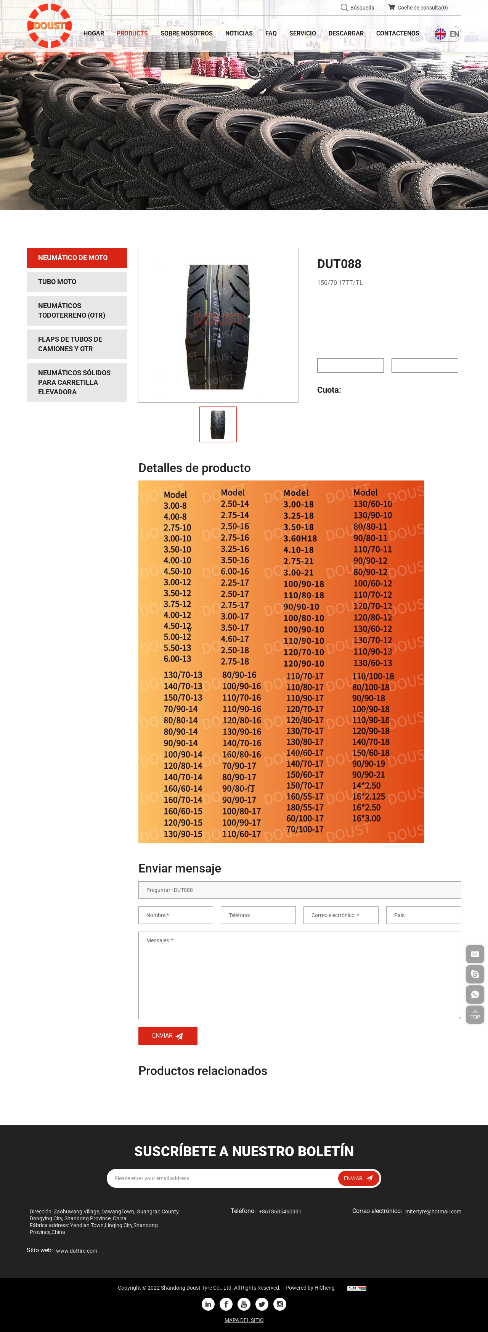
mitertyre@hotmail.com (433, 1211)
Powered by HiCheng (310, 1288)
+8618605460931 (280, 1211)
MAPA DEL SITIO (244, 1320)
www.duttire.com (76, 1251)
